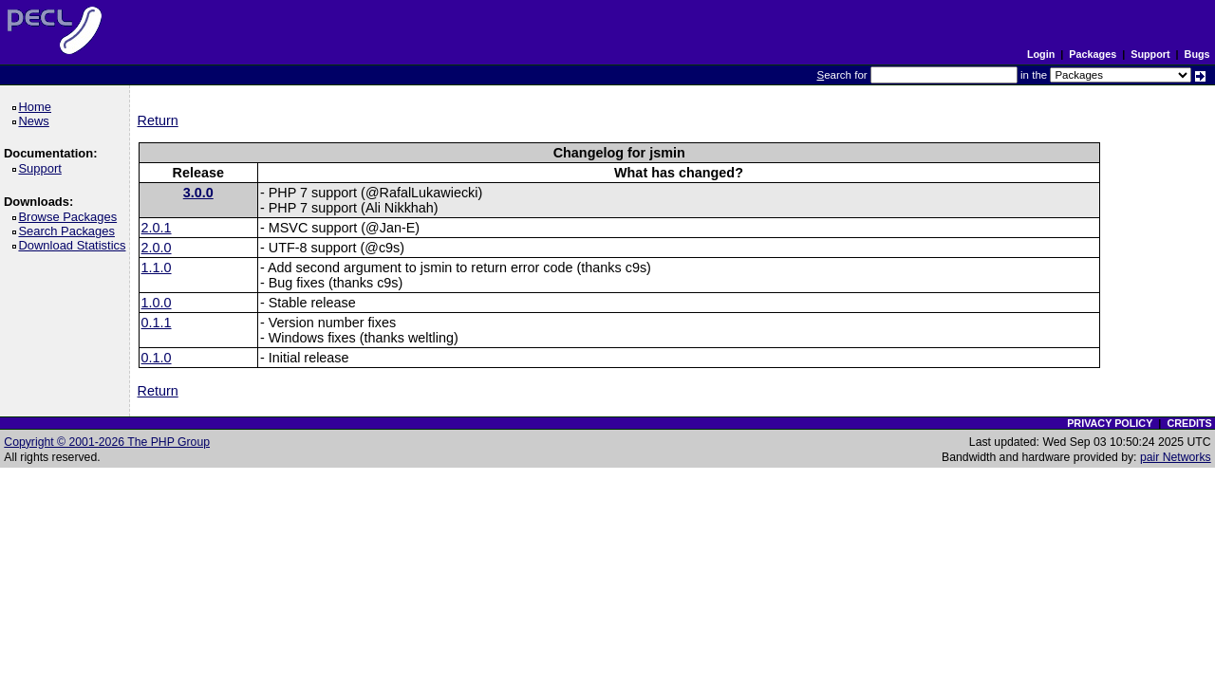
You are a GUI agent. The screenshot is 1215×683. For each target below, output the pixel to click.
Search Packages (69, 231)
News (36, 121)
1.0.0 (156, 302)
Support (1150, 54)
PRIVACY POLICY (1109, 423)
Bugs (1197, 54)
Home (37, 107)
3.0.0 (198, 192)
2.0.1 (156, 227)
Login (1041, 54)
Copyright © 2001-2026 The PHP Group (107, 442)
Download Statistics (75, 245)
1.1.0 (156, 267)
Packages (1092, 54)
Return (158, 120)
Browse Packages (71, 217)
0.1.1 (156, 322)
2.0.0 (156, 247)
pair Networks (1175, 457)
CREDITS (1189, 423)
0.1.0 (156, 357)
